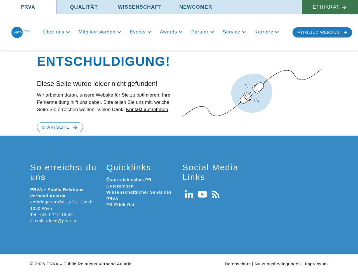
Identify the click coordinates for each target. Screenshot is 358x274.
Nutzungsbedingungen (278, 263)
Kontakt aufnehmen (147, 109)
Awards (168, 32)
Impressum (316, 263)
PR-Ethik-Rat (120, 204)
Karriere (264, 32)
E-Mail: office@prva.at (53, 220)
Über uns (53, 32)
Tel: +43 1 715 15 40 (51, 214)
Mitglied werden (97, 32)
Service (231, 32)
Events (138, 32)
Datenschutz (238, 263)
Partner (200, 32)
